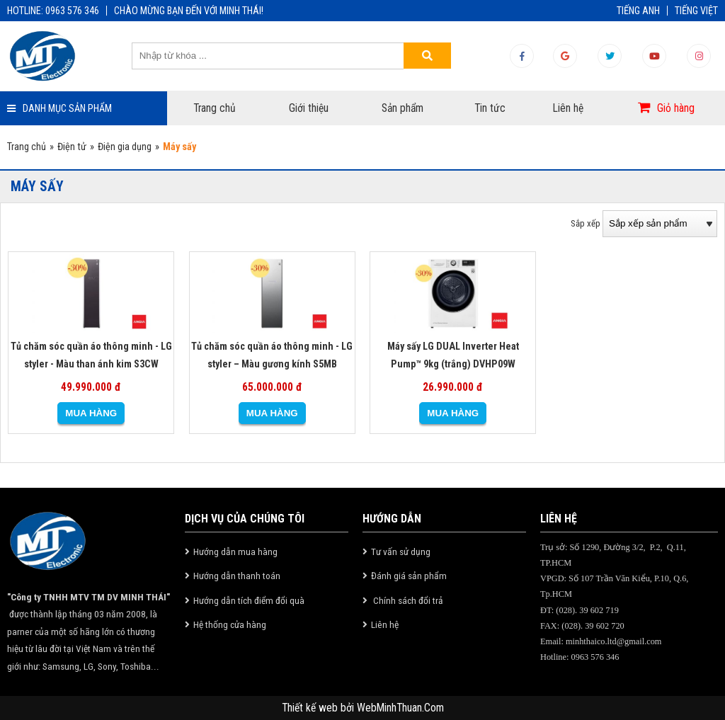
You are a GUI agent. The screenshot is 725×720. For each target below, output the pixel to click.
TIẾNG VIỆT (696, 10)
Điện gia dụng (125, 146)
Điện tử (71, 146)
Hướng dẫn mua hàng (235, 551)
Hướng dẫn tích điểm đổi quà (248, 600)
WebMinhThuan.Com (400, 708)
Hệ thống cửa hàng (229, 624)
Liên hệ (568, 108)
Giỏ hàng (676, 108)
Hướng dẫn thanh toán (236, 575)
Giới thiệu (309, 108)
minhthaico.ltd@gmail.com (613, 641)
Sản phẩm (402, 108)
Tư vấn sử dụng (400, 551)
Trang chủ (214, 108)
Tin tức (490, 108)
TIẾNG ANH (638, 10)
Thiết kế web (311, 708)
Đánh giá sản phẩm (409, 575)
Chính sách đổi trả (407, 600)
